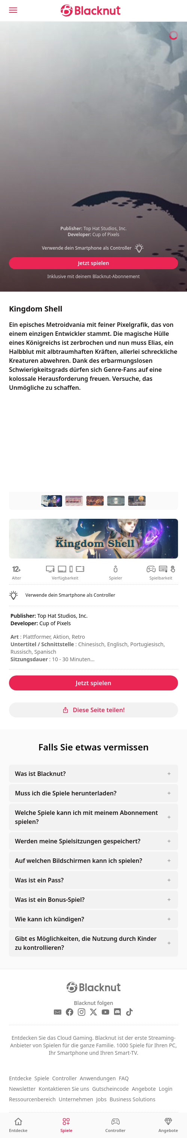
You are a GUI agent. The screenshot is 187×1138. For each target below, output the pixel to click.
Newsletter (22, 1088)
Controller (64, 1078)
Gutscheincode (110, 1088)
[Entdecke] (18, 1125)
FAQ (124, 1078)
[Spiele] (66, 1125)
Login (166, 1088)
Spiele (41, 1078)
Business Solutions (133, 1099)
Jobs (101, 1099)
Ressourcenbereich (32, 1099)
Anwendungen (98, 1078)
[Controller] (115, 1125)
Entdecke (20, 1078)
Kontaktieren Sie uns (64, 1088)
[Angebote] (168, 1125)
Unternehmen (76, 1099)
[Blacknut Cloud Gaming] (90, 10)
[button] (93, 248)
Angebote (144, 1088)
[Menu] (13, 10)
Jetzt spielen (93, 263)
